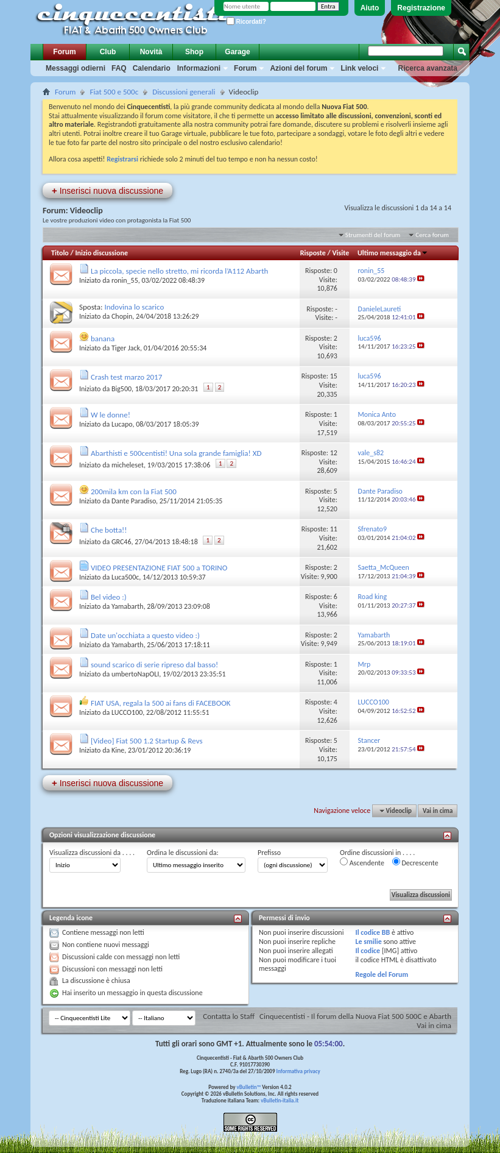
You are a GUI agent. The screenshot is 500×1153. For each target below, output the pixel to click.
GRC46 (121, 541)
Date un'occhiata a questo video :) (145, 635)
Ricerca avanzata (427, 68)
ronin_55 (124, 280)
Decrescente (415, 862)
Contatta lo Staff (229, 1016)
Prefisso (269, 852)
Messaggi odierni (75, 68)
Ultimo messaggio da (392, 253)
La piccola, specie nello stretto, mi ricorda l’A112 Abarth (179, 270)
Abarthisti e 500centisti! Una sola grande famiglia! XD (176, 453)
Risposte (313, 253)
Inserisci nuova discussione (107, 190)
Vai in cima (437, 811)
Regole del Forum (381, 974)
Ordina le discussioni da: (183, 852)
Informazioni (198, 68)
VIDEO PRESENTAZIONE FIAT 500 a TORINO (159, 567)
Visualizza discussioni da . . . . (92, 852)
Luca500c (125, 577)
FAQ (119, 68)
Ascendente (362, 862)
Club (108, 52)
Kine (117, 750)
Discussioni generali (183, 91)
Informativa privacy (298, 1071)
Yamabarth (127, 606)
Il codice (367, 950)
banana (102, 338)
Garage (237, 52)
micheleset (127, 465)
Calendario (152, 68)
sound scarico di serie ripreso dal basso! (154, 664)
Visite (340, 253)
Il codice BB (372, 932)
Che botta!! (109, 529)
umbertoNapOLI (135, 674)
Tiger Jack (125, 348)
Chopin (121, 316)
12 (333, 453)
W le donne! (110, 414)
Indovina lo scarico (134, 306)
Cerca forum (432, 235)
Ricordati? (246, 21)
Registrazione (421, 8)
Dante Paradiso (133, 501)
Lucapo (122, 424)
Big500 (121, 389)
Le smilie (368, 941)
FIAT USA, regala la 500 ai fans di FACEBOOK (161, 703)
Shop (194, 52)
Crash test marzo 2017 (126, 376)
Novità (151, 52)
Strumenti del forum (373, 235)
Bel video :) (109, 596)
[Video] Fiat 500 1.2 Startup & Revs (147, 740)
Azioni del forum (298, 68)
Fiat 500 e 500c (114, 91)
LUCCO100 (127, 712)
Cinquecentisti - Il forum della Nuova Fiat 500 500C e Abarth (355, 1016)
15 (333, 376)
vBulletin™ (249, 1087)
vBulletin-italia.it (279, 1100)
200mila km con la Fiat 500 (134, 491)
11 (333, 529)
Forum (64, 52)
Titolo (60, 253)
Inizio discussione (101, 253)
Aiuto (370, 8)
